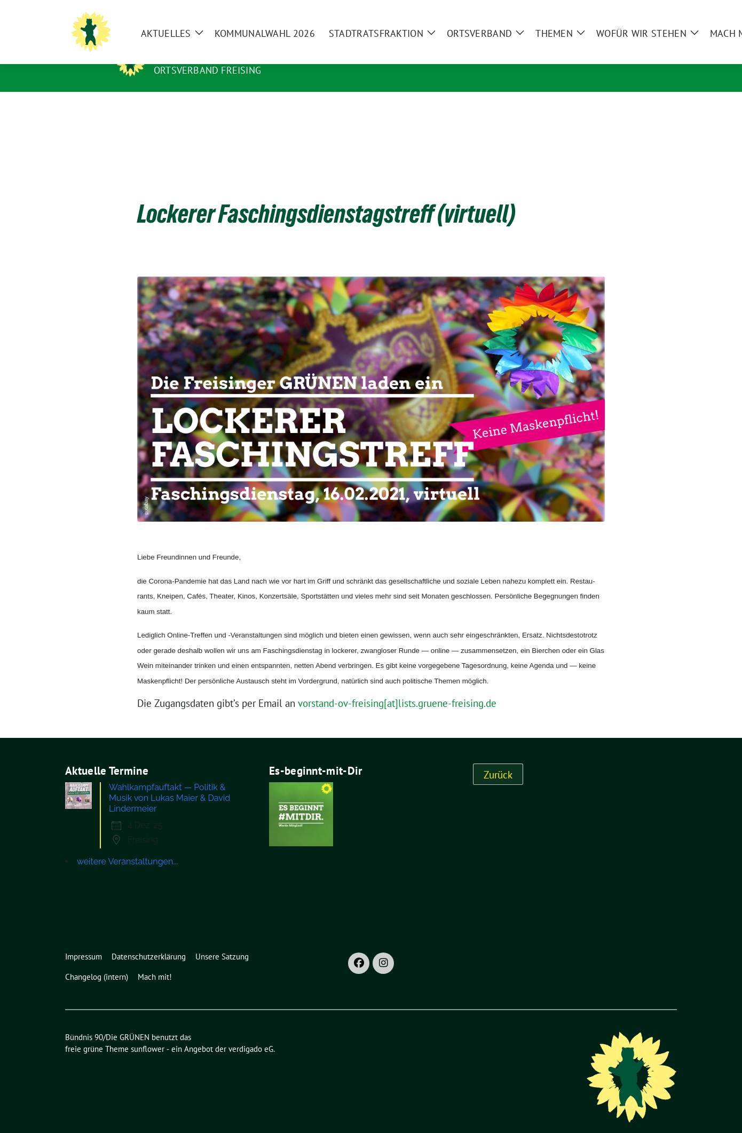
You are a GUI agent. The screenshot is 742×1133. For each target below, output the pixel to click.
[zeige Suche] (703, 16)
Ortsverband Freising (207, 70)
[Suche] (688, 16)
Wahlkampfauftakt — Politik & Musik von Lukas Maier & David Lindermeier (169, 781)
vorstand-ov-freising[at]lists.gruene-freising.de (397, 686)
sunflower (147, 1032)
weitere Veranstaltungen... (127, 845)
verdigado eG (250, 1032)
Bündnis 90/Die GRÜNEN (219, 55)
